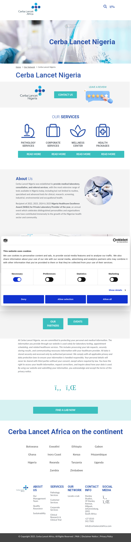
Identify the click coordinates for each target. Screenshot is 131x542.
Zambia (54, 470)
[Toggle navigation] (112, 6)
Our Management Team (39, 498)
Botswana (32, 446)
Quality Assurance (38, 507)
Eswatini (54, 446)
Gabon (99, 446)
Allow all (107, 299)
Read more (34, 154)
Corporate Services (55, 508)
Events (78, 321)
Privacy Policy (106, 536)
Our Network (29, 67)
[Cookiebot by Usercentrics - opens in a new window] (115, 240)
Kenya (76, 454)
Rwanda (54, 462)
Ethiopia (77, 446)
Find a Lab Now (65, 410)
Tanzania (76, 462)
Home (18, 67)
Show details (115, 290)
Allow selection (65, 299)
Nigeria (32, 462)
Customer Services (54, 501)
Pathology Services (55, 493)
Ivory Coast (54, 454)
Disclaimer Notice (90, 536)
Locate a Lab (73, 496)
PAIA (77, 536)
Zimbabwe (76, 470)
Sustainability (39, 513)
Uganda (99, 462)
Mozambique (99, 454)
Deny (23, 299)
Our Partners (53, 323)
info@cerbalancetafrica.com (98, 526)
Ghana (32, 454)
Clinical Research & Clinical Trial (55, 517)
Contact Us (65, 94)
